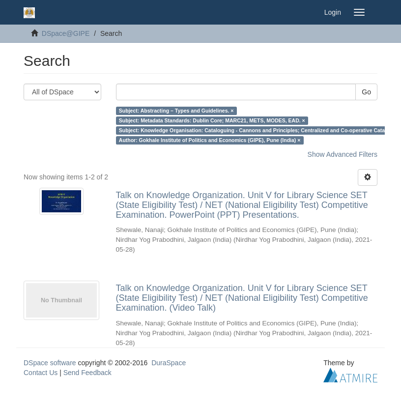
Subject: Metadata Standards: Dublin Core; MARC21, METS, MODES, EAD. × (212, 120)
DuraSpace (168, 363)
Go (366, 92)
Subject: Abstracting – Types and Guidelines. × (176, 111)
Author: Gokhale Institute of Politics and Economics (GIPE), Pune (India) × (210, 140)
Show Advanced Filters (342, 154)
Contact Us (40, 373)
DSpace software (50, 363)
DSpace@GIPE (65, 33)
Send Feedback (87, 373)
